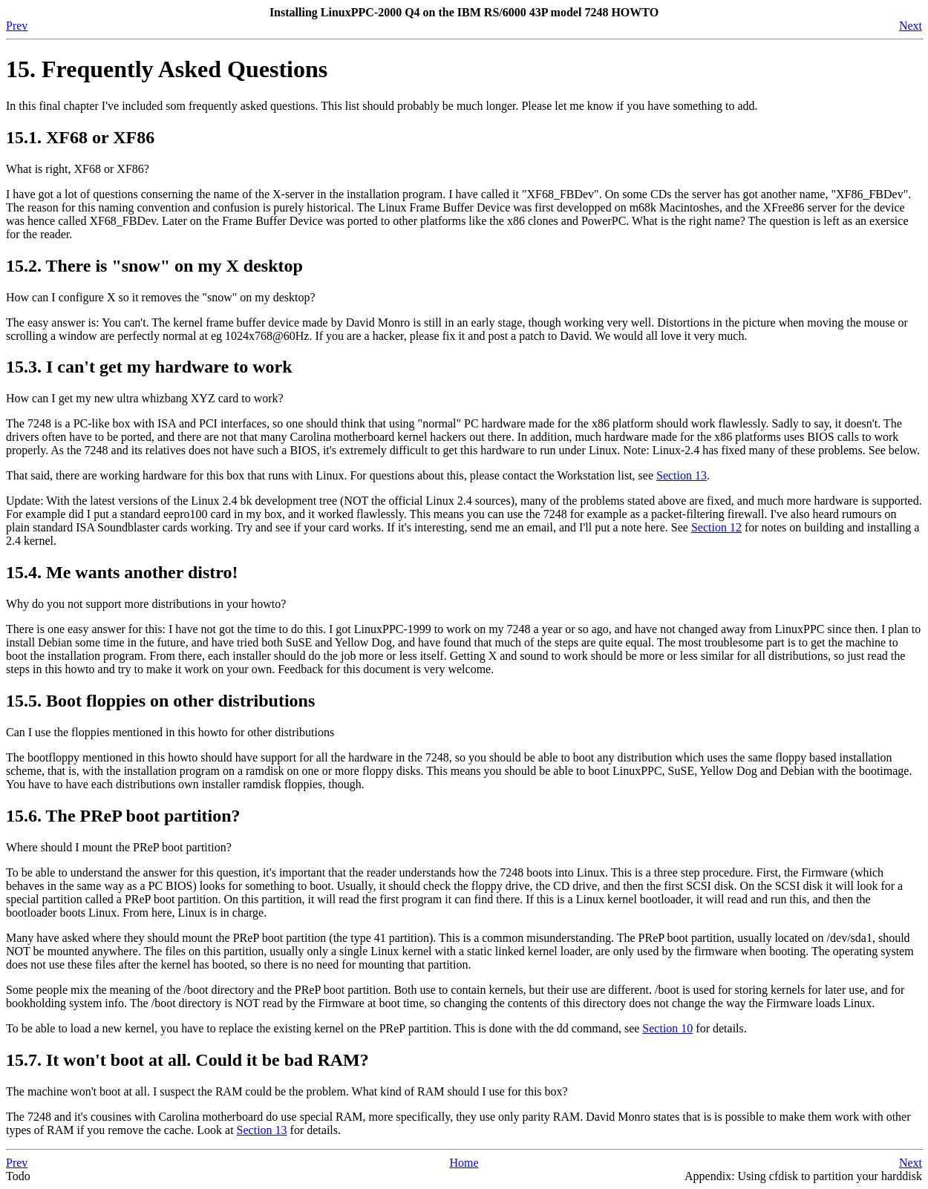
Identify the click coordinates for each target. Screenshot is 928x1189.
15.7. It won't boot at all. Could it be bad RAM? (187, 1060)
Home (463, 1162)
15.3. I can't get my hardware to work (149, 366)
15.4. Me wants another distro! (122, 572)
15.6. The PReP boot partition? (123, 815)
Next (910, 25)
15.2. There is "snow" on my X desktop (154, 265)
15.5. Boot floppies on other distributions (160, 700)
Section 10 (667, 1028)
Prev (16, 25)
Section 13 (681, 475)
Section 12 (716, 527)
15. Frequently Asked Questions (166, 69)
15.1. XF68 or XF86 (80, 137)
